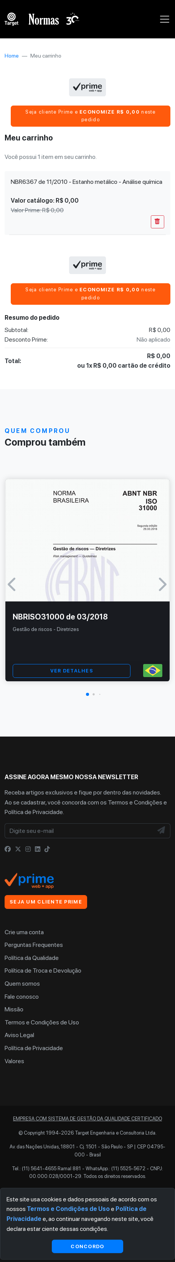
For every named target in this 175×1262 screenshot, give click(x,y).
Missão (14, 1009)
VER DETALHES (71, 671)
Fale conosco (22, 996)
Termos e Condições (135, 802)
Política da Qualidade (32, 957)
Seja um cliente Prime (46, 902)
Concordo (87, 1246)
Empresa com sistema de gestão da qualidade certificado (87, 1119)
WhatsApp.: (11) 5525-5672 (115, 1168)
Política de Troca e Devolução (43, 970)
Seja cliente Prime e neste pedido (90, 115)
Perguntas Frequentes (34, 944)
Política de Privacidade (34, 812)
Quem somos (22, 983)
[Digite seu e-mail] (79, 831)
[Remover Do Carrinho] (157, 221)
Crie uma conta (24, 932)
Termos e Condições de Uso (42, 1022)
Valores (14, 1061)
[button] (87, 694)
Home (12, 56)
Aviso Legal (19, 1035)
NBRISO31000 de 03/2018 (60, 616)
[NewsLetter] (161, 831)
